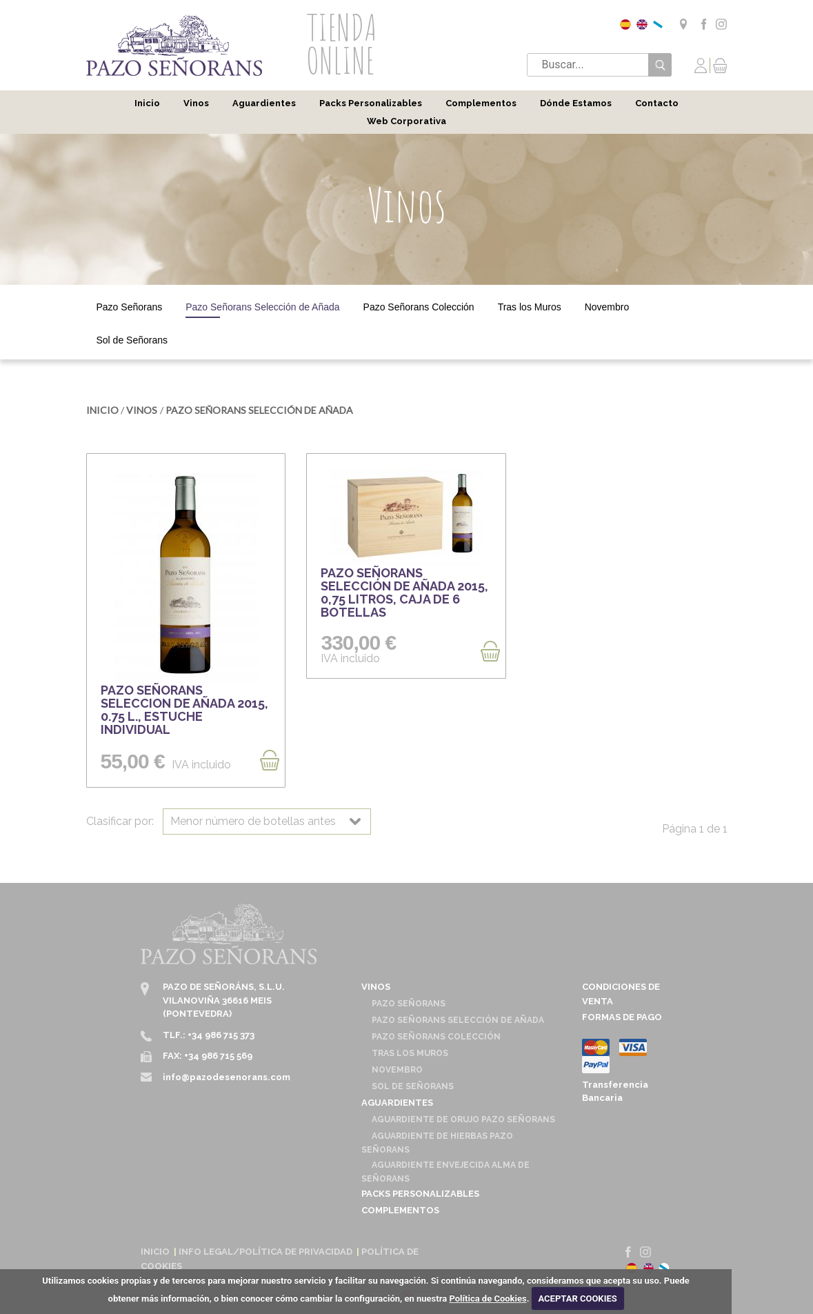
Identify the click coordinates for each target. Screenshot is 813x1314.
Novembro (607, 306)
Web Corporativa (406, 121)
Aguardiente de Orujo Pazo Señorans (463, 1119)
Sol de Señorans (132, 340)
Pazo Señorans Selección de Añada (262, 306)
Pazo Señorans (130, 306)
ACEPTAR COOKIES (577, 1298)
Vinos (196, 103)
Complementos (480, 103)
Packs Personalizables (370, 103)
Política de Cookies (487, 1298)
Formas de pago (622, 1017)
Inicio (147, 103)
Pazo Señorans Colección (418, 306)
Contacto (657, 103)
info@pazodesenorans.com (226, 1077)
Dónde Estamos (576, 103)
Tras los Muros (529, 306)
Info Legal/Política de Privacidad (265, 1251)
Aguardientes (264, 103)
